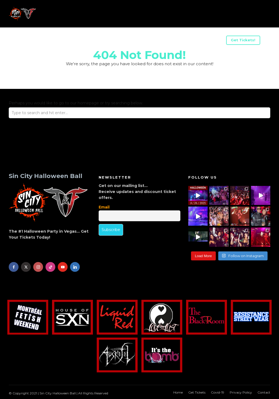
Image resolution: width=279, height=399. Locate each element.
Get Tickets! (243, 40)
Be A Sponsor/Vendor (98, 40)
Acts (44, 40)
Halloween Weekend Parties (191, 40)
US (62, 40)
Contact (263, 392)
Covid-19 (217, 392)
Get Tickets (196, 392)
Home (178, 392)
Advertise (141, 40)
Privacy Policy (241, 392)
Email (104, 207)
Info (24, 40)
